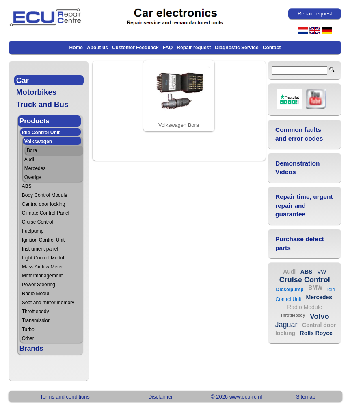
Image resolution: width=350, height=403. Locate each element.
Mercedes (35, 168)
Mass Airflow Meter (42, 267)
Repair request (194, 47)
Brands (31, 348)
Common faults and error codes (299, 134)
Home (76, 47)
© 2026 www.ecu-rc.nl (236, 397)
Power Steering (38, 285)
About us (97, 47)
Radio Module (304, 307)
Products (34, 121)
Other (28, 338)
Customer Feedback (135, 47)
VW (321, 271)
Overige (32, 177)
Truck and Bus (42, 104)
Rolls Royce (316, 333)
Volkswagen (38, 141)
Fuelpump (32, 231)
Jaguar (286, 324)
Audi (29, 159)
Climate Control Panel (45, 213)
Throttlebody (35, 311)
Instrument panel (40, 249)
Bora (32, 150)
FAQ (168, 47)
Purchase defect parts (299, 243)
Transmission (36, 320)
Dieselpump (290, 289)
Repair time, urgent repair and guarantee (304, 205)
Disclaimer (160, 397)
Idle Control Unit (41, 132)
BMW (315, 287)
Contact (272, 47)
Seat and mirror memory (48, 302)
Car (22, 80)
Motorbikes (36, 92)
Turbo (28, 329)
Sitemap (305, 397)
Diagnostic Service (236, 47)
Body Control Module (44, 195)
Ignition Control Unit (43, 240)
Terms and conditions (64, 397)
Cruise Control (37, 222)
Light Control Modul (43, 258)
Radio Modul (35, 293)
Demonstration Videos (297, 168)
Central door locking (43, 204)
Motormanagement (42, 276)
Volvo (319, 316)
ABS (27, 186)
